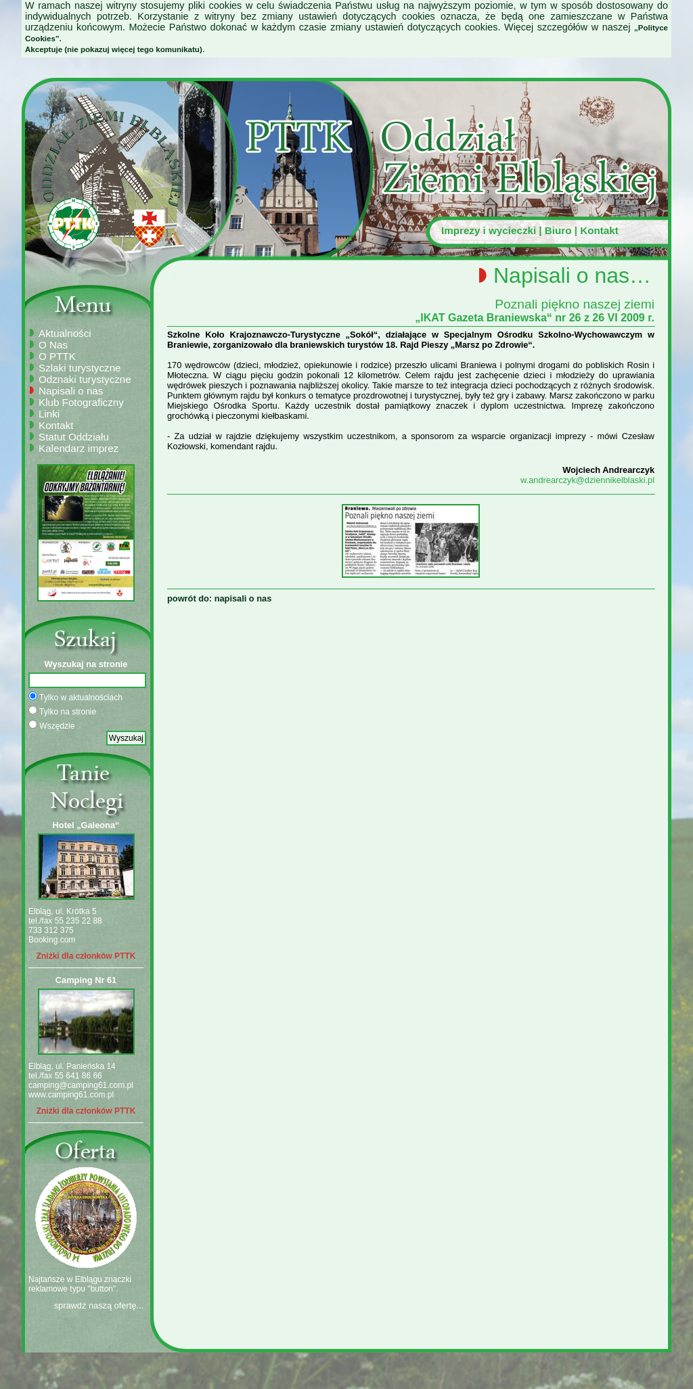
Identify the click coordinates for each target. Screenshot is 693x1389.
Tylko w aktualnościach (75, 696)
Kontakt (599, 230)
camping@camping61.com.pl (80, 1085)
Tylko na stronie (62, 711)
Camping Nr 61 (85, 980)
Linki (49, 413)
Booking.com (51, 939)
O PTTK (57, 356)
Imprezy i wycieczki (488, 230)
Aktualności (65, 333)
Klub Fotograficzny (81, 402)
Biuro (558, 230)
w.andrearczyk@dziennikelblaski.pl (587, 480)
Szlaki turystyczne (80, 367)
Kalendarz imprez (78, 448)
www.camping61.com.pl (71, 1094)
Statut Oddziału (74, 436)
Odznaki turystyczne (85, 379)
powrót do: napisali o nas (219, 598)
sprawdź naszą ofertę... (98, 1305)
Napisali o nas (71, 390)
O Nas (53, 344)
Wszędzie (51, 725)
